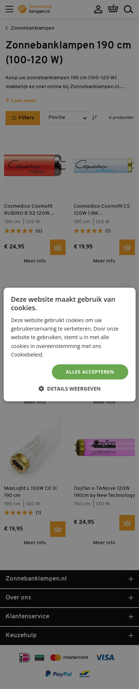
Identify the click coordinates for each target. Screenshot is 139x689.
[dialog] (69, 344)
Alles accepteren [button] (90, 371)
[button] (69, 388)
